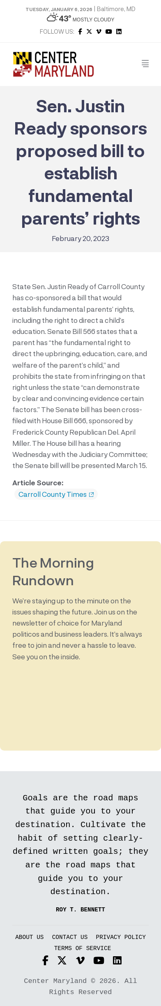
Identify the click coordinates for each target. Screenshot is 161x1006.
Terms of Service (82, 949)
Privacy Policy (121, 937)
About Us (29, 937)
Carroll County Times (56, 494)
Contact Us (70, 937)
